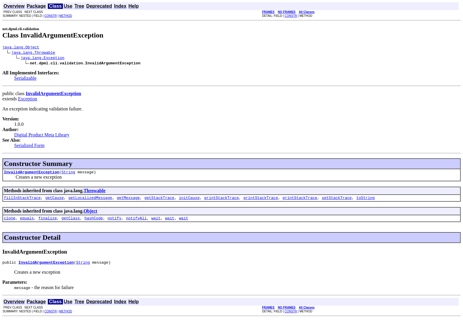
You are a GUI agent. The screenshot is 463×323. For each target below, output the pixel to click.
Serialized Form (29, 146)
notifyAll (136, 221)
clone (9, 221)
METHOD (65, 15)
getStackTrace (159, 200)
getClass (70, 221)
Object (90, 213)
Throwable (94, 192)
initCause (189, 200)
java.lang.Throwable (33, 53)
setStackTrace (337, 200)
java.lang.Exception (42, 58)
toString (365, 200)
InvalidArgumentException (31, 173)
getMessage (128, 200)
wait (155, 221)
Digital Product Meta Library (41, 135)
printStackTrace (221, 200)
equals (27, 221)
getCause (54, 200)
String (68, 173)
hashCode (93, 221)
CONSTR (50, 15)
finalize (47, 221)
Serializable (25, 78)
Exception (27, 99)
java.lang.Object (20, 47)
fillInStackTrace (22, 200)
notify (114, 221)
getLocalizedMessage (90, 200)
